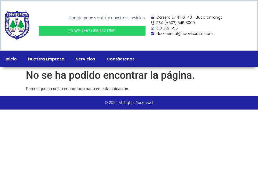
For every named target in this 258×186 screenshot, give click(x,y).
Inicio (11, 59)
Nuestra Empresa (46, 59)
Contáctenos (121, 59)
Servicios (85, 59)
